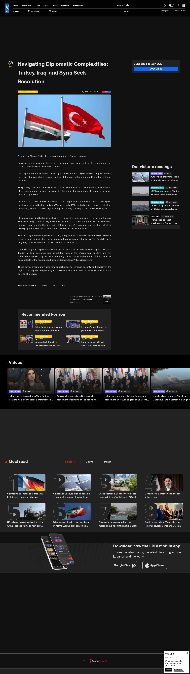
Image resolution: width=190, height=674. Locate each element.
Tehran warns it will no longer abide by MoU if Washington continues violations (71, 524)
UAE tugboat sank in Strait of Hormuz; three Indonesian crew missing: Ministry (165, 193)
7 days (89, 462)
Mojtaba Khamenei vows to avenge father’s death (162, 495)
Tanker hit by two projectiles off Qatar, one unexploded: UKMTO (165, 207)
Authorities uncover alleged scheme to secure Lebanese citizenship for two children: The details (165, 179)
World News (155, 216)
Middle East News (157, 188)
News (15, 5)
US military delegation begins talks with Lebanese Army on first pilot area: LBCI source (25, 524)
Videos (15, 363)
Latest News (27, 5)
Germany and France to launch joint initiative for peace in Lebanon (25, 495)
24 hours (70, 462)
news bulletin (42, 5)
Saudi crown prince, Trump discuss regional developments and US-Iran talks (163, 524)
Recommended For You (43, 315)
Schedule (33, 11)
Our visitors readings (152, 167)
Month (107, 462)
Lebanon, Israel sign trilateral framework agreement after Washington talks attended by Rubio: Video (127, 398)
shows (53, 11)
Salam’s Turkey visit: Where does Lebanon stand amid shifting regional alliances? (49, 329)
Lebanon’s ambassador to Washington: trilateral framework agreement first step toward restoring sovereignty (30, 398)
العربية (126, 11)
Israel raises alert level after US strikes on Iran (93, 344)
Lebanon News (156, 173)
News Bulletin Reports (43, 321)
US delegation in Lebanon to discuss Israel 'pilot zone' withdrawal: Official (117, 495)
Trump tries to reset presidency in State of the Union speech (164, 222)
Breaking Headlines (61, 5)
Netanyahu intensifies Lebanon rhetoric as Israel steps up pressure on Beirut (48, 344)
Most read (18, 462)
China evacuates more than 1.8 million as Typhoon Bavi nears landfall (118, 524)
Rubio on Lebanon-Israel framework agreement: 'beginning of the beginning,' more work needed (77, 398)
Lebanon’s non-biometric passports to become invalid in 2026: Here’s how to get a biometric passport (95, 329)
